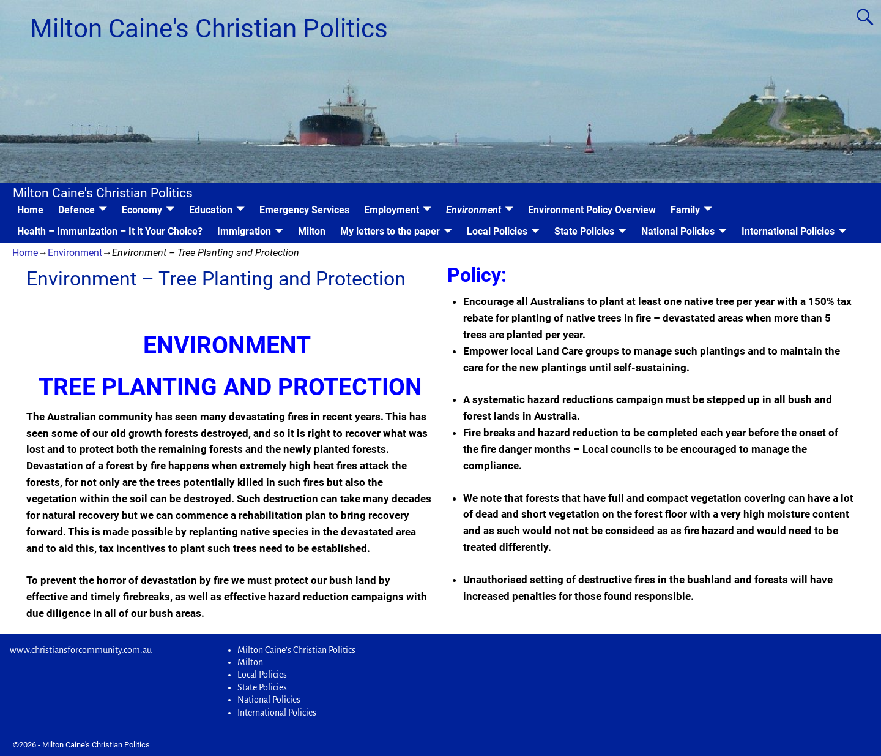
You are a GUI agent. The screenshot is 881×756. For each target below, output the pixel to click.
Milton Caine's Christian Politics (209, 28)
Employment (391, 210)
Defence (76, 210)
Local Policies (497, 231)
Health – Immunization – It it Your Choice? (110, 231)
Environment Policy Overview (592, 210)
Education (210, 210)
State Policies (584, 231)
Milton (311, 231)
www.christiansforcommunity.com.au (81, 650)
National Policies (678, 231)
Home (30, 210)
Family (685, 210)
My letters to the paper (390, 231)
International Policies (788, 231)
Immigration (244, 231)
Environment (473, 210)
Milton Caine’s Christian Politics (296, 650)
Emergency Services (304, 210)
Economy (142, 210)
